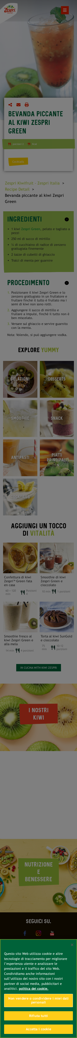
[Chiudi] (72, 944)
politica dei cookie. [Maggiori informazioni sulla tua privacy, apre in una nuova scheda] (33, 989)
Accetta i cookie (38, 1029)
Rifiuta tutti (38, 1016)
